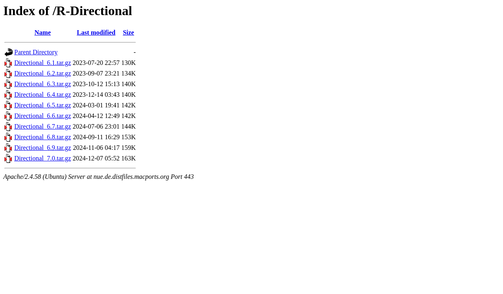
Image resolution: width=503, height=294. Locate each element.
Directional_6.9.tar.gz (42, 147)
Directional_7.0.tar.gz (42, 158)
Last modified (96, 32)
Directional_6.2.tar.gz (42, 73)
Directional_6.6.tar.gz (42, 115)
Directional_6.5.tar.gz (42, 105)
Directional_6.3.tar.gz (42, 83)
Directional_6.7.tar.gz (42, 126)
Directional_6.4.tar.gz (42, 94)
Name (43, 32)
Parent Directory (36, 52)
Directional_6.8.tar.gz (42, 137)
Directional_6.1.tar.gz (42, 62)
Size (128, 32)
